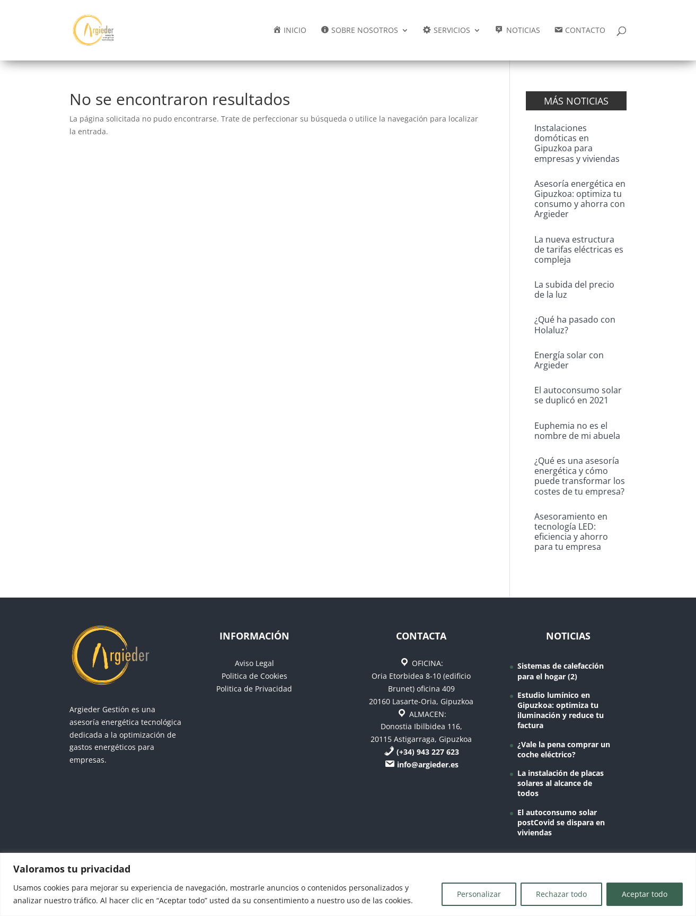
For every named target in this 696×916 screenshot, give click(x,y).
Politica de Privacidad (254, 689)
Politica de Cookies (254, 676)
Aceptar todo (644, 894)
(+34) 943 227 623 (428, 752)
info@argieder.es (428, 764)
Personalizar (479, 894)
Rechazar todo (561, 894)
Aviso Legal (254, 663)
